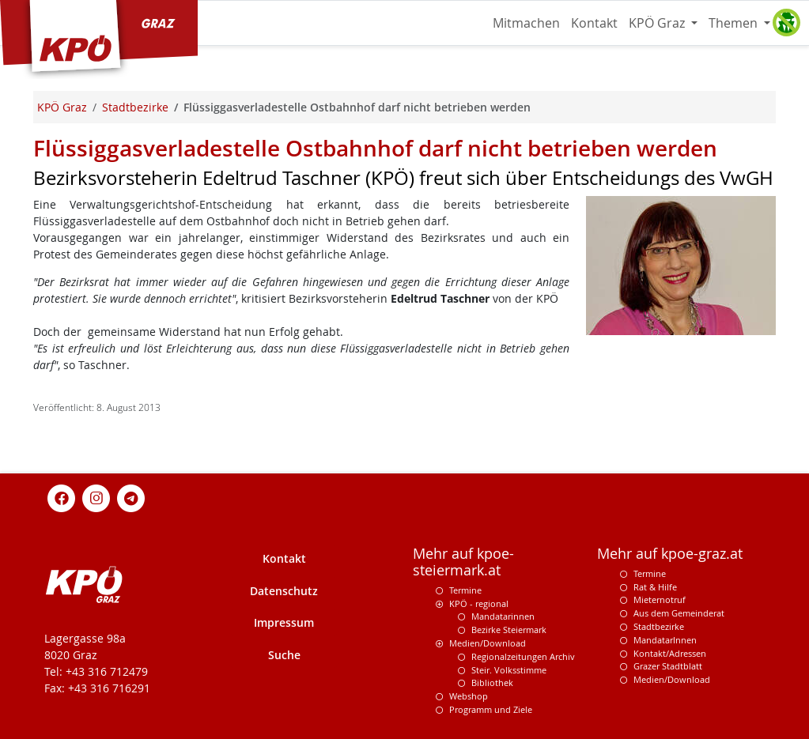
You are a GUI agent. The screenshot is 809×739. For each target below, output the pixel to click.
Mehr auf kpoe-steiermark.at (463, 562)
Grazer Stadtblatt (667, 666)
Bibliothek (492, 682)
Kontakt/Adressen (669, 653)
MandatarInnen (665, 640)
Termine (465, 590)
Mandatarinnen (503, 616)
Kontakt (594, 23)
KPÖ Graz (658, 23)
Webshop (468, 696)
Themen (735, 23)
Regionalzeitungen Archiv (523, 656)
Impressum (284, 622)
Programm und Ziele (490, 709)
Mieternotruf (659, 599)
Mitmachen (526, 23)
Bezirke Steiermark (508, 629)
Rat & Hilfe (655, 587)
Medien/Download (487, 643)
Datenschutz (284, 590)
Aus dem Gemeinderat (678, 613)
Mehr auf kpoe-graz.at (670, 554)
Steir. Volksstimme (508, 670)
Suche (284, 654)
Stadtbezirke (658, 626)
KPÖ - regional (478, 603)
